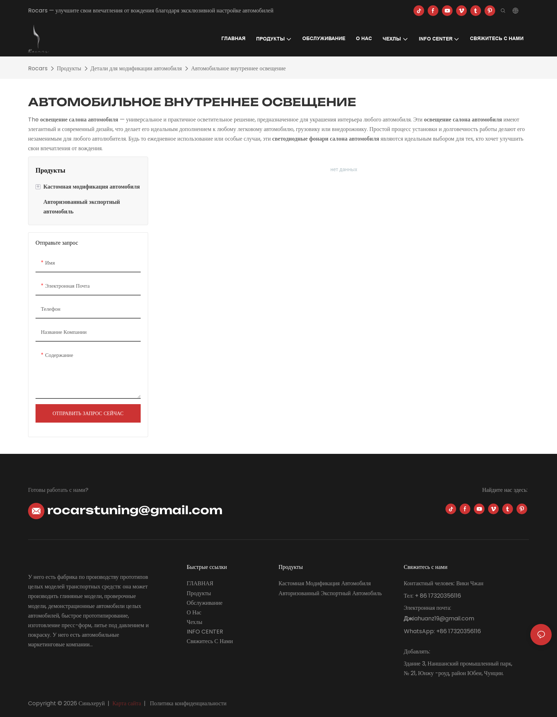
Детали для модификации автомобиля (136, 68)
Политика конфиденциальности (188, 703)
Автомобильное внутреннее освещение (238, 68)
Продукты (69, 68)
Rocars (38, 68)
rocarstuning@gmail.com (125, 510)
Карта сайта (126, 703)
